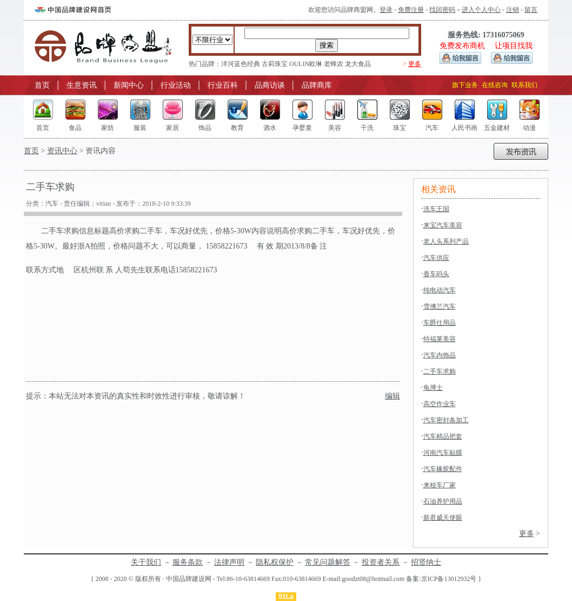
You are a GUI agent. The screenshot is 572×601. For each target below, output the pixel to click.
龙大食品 (358, 64)
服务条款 (187, 562)
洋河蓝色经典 (240, 64)
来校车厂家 (439, 485)
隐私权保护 (275, 562)
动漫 (529, 128)
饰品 (204, 128)
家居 (172, 128)
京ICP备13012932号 (449, 579)
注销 (512, 10)
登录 (386, 10)
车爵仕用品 (439, 322)
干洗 (367, 128)
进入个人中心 (481, 10)
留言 (530, 10)
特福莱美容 (439, 339)
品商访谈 (270, 85)
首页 (42, 85)
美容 (334, 128)
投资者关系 (381, 562)
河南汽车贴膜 (442, 452)
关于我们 (146, 562)
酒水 (269, 128)
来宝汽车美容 (442, 225)
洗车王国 (436, 209)
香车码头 (436, 274)
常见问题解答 (327, 562)
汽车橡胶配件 (442, 469)
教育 (237, 128)
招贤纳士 (426, 562)
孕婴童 (302, 128)
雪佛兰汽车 (439, 306)
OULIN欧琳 (305, 64)
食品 (75, 128)
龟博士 (433, 387)
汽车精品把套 (442, 436)
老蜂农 (333, 64)
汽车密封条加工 (446, 420)
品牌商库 (317, 85)
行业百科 (223, 85)
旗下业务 (465, 85)
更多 (414, 64)
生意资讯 (81, 85)
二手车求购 (439, 371)
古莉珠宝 (275, 64)
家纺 (107, 128)
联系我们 (524, 85)
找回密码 (442, 10)
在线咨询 (495, 85)
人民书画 (464, 128)
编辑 (392, 396)
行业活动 (176, 85)
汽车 (431, 128)
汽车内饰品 (439, 355)
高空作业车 (439, 404)
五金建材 (497, 128)
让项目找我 (514, 46)
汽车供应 (436, 258)
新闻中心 (129, 85)
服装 (140, 128)
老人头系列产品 (446, 241)
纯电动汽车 (439, 290)
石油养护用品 (442, 501)
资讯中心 (62, 151)
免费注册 (411, 10)
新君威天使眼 (442, 517)
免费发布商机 (462, 46)
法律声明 (229, 562)
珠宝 (399, 128)
